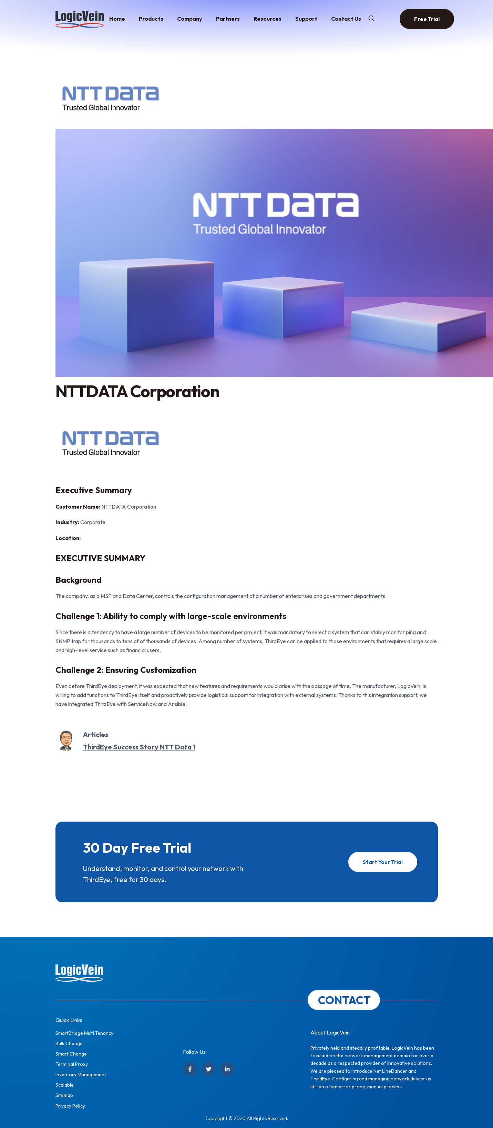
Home (117, 19)
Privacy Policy (70, 1106)
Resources (267, 18)
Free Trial (427, 19)
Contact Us (346, 19)
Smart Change (71, 1054)
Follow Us (194, 1052)
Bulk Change (69, 1043)
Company (189, 18)
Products (151, 18)
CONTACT (344, 1000)
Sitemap (64, 1095)
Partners (228, 18)
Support (306, 18)
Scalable (64, 1085)
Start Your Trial (383, 862)
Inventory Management (80, 1074)
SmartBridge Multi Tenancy (84, 1033)
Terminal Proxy (71, 1064)
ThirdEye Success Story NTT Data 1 (139, 747)
